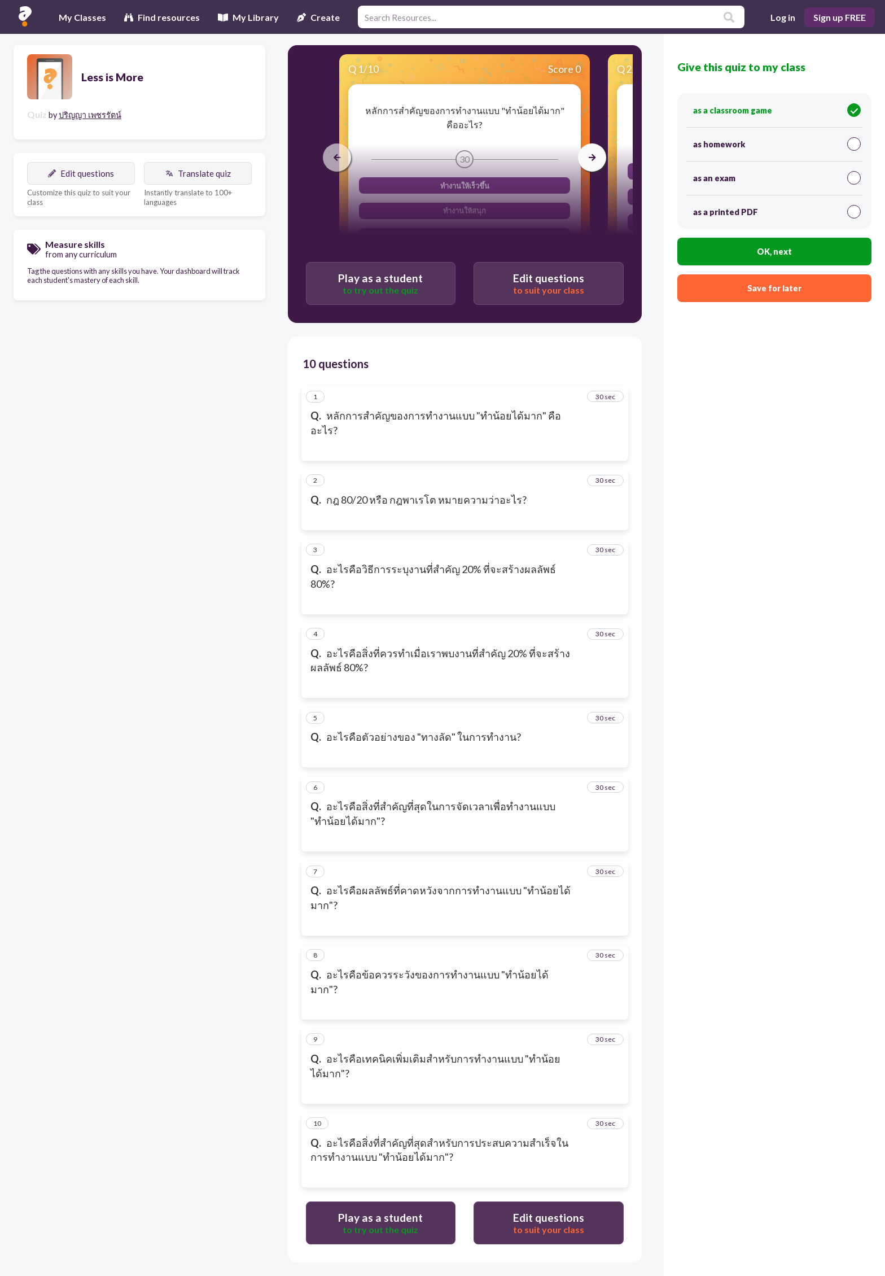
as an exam (777, 178)
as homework (777, 144)
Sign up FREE (839, 17)
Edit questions (81, 173)
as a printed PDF (777, 212)
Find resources (162, 17)
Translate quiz (198, 173)
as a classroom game (777, 110)
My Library (248, 17)
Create (318, 17)
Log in (782, 17)
